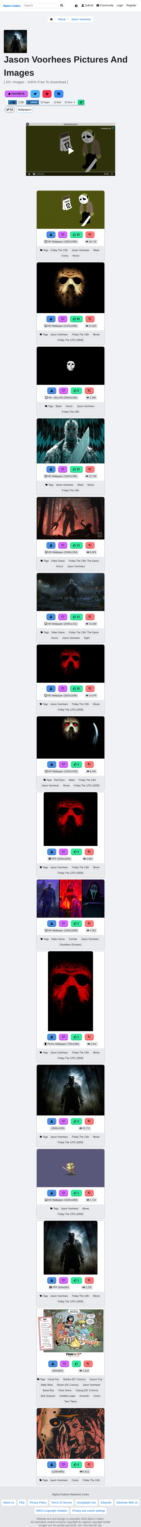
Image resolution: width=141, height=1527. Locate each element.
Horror (76, 255)
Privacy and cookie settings (88, 1510)
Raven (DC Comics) (68, 1385)
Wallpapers (24, 109)
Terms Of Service (61, 1502)
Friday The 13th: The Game (84, 561)
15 (76, 688)
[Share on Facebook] (58, 94)
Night (87, 638)
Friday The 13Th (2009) (70, 340)
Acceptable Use (86, 1502)
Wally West (47, 1385)
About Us (8, 1502)
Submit (87, 5)
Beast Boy (48, 1390)
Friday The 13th (59, 250)
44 (76, 318)
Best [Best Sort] (57, 102)
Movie (62, 19)
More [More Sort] (70, 102)
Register (131, 5)
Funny (65, 255)
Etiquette (106, 1502)
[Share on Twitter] (35, 94)
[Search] (61, 5)
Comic (96, 1396)
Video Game (58, 561)
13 (76, 545)
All (9, 109)
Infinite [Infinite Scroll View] (32, 102)
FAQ (22, 1502)
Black (59, 406)
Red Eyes (59, 780)
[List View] (21, 102)
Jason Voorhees (81, 19)
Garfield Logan (67, 1396)
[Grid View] (12, 102)
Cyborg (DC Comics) (86, 1390)
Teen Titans (70, 1401)
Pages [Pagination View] (45, 102)
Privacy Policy (38, 1502)
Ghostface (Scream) (70, 944)
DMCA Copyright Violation (51, 1510)
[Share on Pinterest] (47, 94)
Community (104, 5)
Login (120, 5)
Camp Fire (53, 1379)
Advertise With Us (127, 1502)
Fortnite (73, 939)
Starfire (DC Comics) (74, 1379)
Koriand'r (84, 1396)
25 (76, 234)
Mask (96, 250)
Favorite (16, 93)
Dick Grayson (48, 1396)
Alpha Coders (12, 5)
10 (76, 469)
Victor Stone (64, 1390)
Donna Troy (96, 1379)
